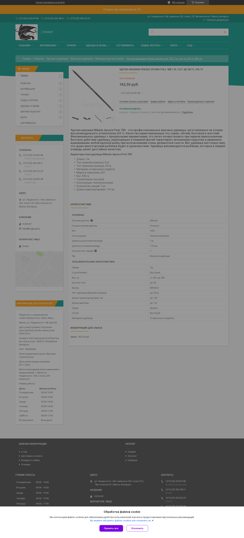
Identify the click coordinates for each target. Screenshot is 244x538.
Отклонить (137, 528)
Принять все (111, 528)
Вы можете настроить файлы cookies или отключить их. (120, 520)
